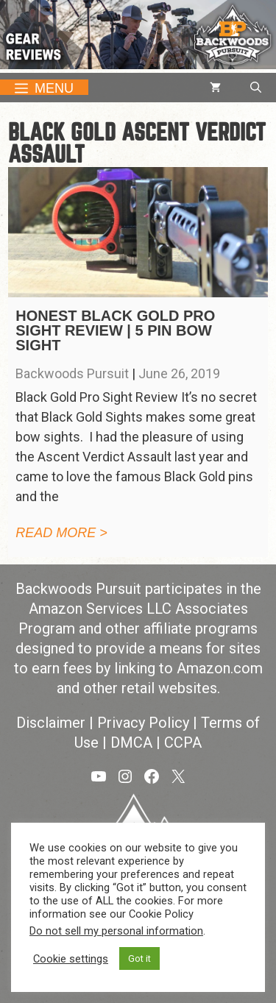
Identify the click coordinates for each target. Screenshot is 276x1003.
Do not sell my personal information (116, 931)
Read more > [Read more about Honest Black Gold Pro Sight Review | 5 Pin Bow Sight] (61, 532)
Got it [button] (139, 958)
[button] (256, 87)
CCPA (183, 742)
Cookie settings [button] (70, 958)
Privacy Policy (143, 722)
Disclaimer (50, 722)
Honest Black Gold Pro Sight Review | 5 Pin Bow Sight (115, 330)
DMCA (131, 742)
